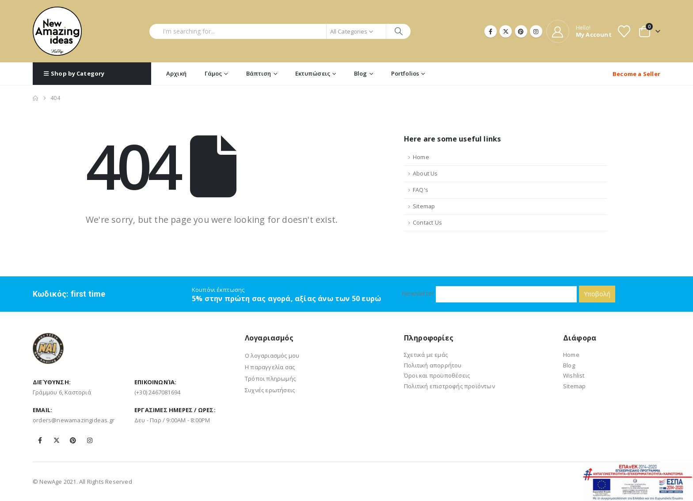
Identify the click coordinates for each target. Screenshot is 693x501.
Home (421, 157)
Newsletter (489, 294)
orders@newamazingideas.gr (73, 420)
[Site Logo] (57, 31)
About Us (425, 173)
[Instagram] (536, 31)
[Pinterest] (521, 31)
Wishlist (574, 375)
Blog (360, 73)
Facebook (40, 440)
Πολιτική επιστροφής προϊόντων (449, 386)
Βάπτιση (258, 73)
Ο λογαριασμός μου (272, 355)
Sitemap (424, 206)
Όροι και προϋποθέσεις (437, 375)
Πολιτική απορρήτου (433, 365)
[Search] (398, 31)
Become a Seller (636, 74)
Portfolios (405, 73)
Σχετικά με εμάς (426, 355)
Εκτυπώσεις (312, 73)
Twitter (56, 440)
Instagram (89, 440)
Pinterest (73, 440)
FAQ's (420, 190)
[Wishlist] (624, 31)
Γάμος (213, 73)
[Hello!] (579, 31)
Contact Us (427, 222)
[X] (505, 31)
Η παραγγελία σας (270, 367)
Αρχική (176, 73)
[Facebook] (490, 31)
